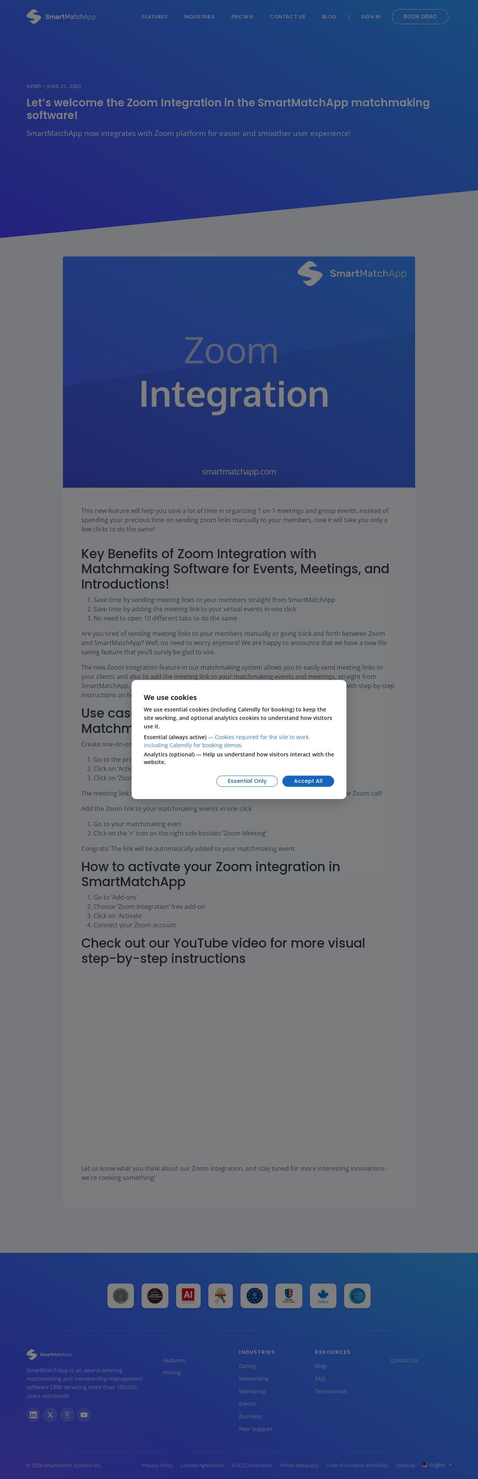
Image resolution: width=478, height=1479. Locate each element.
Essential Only (247, 781)
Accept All (308, 781)
